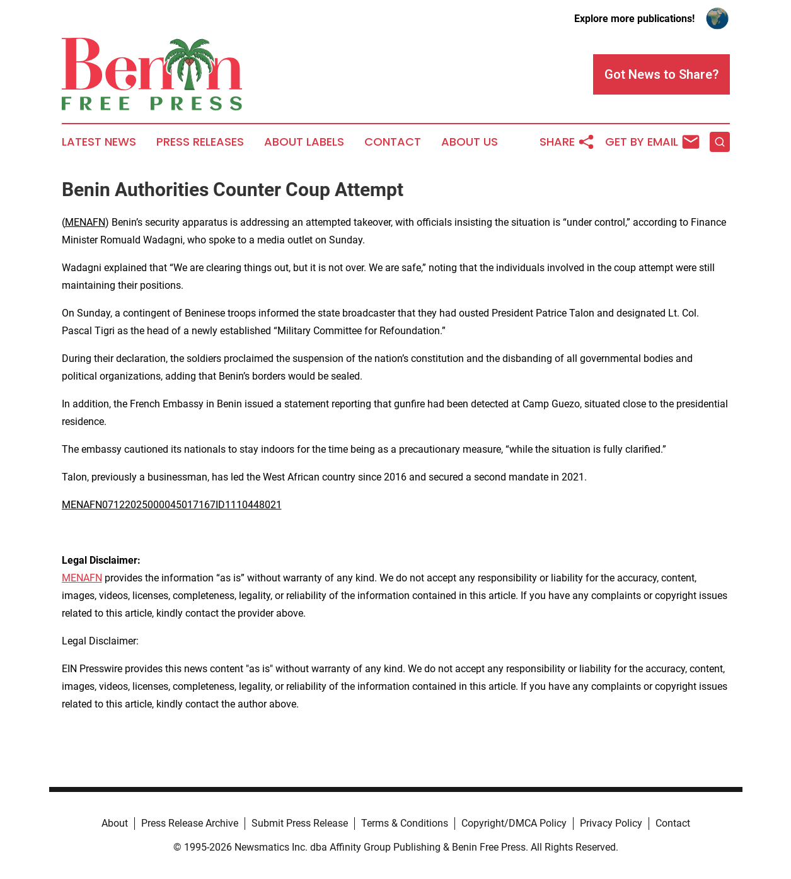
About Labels (304, 142)
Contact (392, 142)
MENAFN (85, 222)
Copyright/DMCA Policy (514, 823)
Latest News (99, 142)
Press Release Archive (189, 823)
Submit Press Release (299, 823)
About (114, 823)
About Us (469, 142)
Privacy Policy (611, 823)
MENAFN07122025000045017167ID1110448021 (172, 505)
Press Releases (200, 142)
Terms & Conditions (404, 823)
